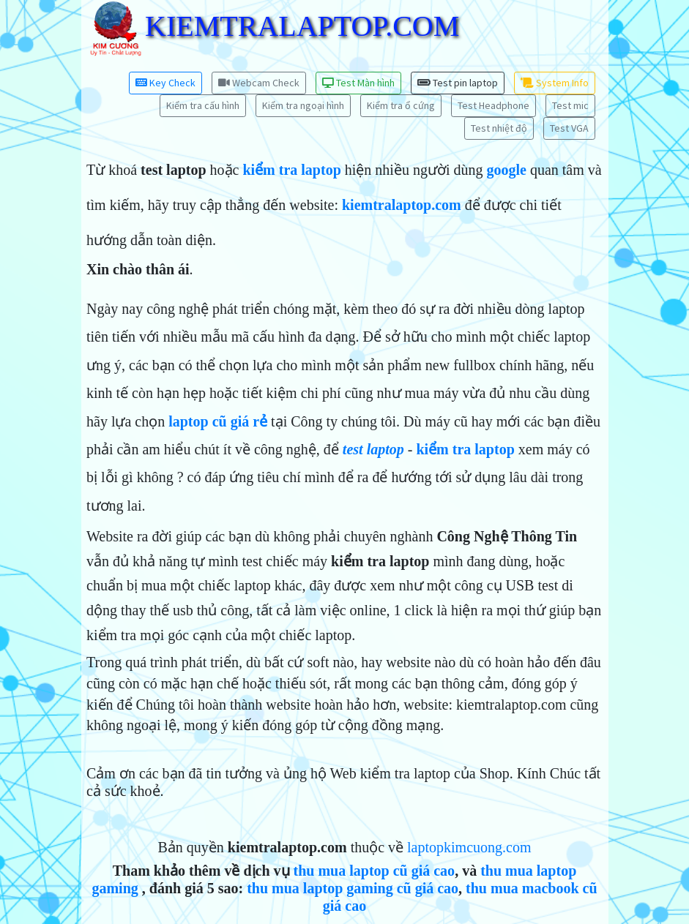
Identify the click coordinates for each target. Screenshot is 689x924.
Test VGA (569, 128)
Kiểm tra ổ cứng (401, 105)
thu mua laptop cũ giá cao (374, 871)
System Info (555, 82)
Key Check (165, 82)
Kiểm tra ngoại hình (303, 105)
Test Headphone (493, 105)
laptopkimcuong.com (469, 847)
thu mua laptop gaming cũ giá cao (352, 888)
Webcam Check (258, 82)
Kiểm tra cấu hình (202, 105)
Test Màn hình (358, 82)
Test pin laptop (457, 82)
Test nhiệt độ (499, 128)
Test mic (570, 105)
